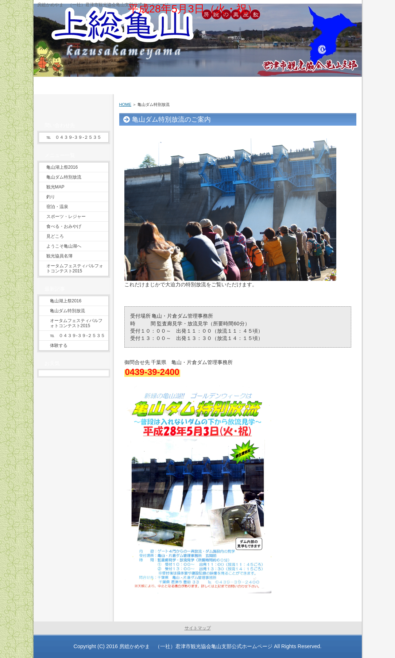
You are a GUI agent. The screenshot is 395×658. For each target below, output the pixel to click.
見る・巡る (115, 80)
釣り (50, 196)
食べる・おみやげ (63, 226)
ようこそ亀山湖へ (63, 246)
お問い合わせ (333, 80)
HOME (125, 104)
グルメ (278, 80)
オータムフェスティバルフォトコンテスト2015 (74, 268)
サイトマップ (198, 628)
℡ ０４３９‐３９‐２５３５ (74, 137)
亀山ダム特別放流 (63, 177)
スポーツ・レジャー (66, 216)
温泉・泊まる (224, 80)
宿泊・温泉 (57, 206)
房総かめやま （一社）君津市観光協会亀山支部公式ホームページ (195, 646)
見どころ (55, 236)
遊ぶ (169, 80)
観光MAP (55, 187)
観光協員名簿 (59, 256)
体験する (58, 345)
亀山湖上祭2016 (62, 167)
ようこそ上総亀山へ (60, 80)
